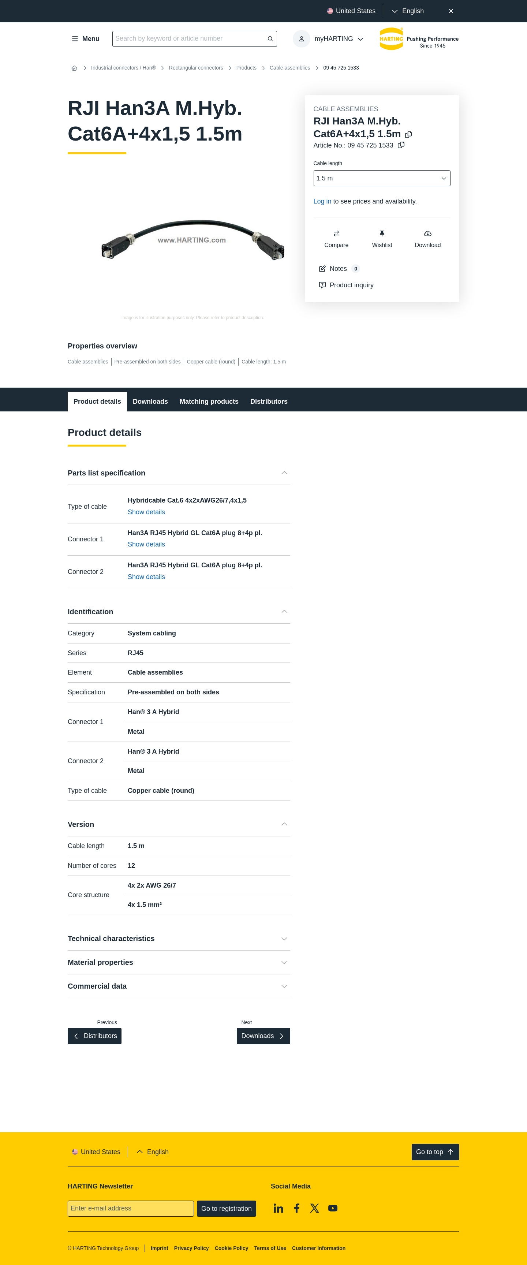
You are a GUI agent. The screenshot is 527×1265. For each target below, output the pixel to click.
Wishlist (382, 239)
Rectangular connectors (196, 68)
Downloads (150, 401)
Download (428, 239)
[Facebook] (296, 1208)
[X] (314, 1208)
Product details (97, 401)
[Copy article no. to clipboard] (401, 145)
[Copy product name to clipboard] (408, 135)
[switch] (336, 234)
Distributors (269, 401)
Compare (336, 239)
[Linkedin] (278, 1208)
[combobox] (377, 178)
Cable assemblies (290, 68)
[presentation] (407, 11)
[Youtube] (333, 1208)
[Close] (451, 11)
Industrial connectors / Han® (123, 68)
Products (246, 68)
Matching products (209, 401)
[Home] (74, 68)
